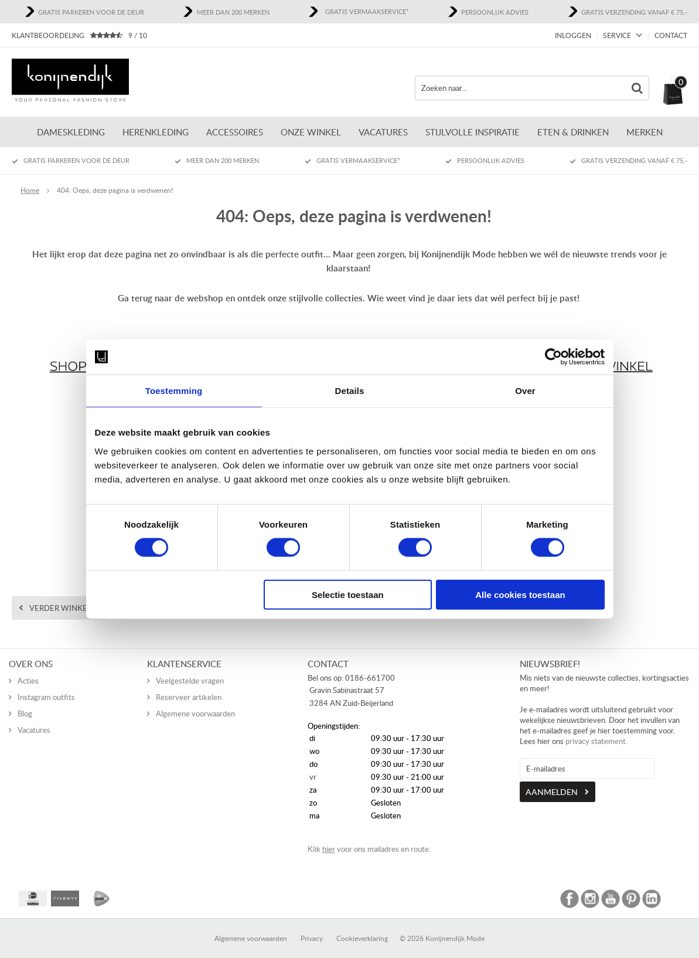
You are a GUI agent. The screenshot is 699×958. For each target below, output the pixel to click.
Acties (28, 669)
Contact (670, 35)
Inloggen (573, 35)
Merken (644, 132)
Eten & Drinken (573, 132)
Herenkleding (155, 132)
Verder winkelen (65, 608)
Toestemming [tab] (174, 391)
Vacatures (383, 132)
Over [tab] (525, 391)
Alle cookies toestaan (520, 594)
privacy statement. (596, 730)
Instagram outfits (46, 686)
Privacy (312, 927)
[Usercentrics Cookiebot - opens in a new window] (553, 357)
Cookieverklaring (362, 927)
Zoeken (637, 88)
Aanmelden (552, 780)
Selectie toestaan (348, 594)
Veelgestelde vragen (190, 669)
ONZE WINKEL (311, 132)
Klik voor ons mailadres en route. (369, 838)
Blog (25, 702)
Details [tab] (349, 391)
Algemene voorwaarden (195, 702)
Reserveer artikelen (188, 686)
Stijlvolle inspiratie (472, 132)
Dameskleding (71, 132)
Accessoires (234, 132)
